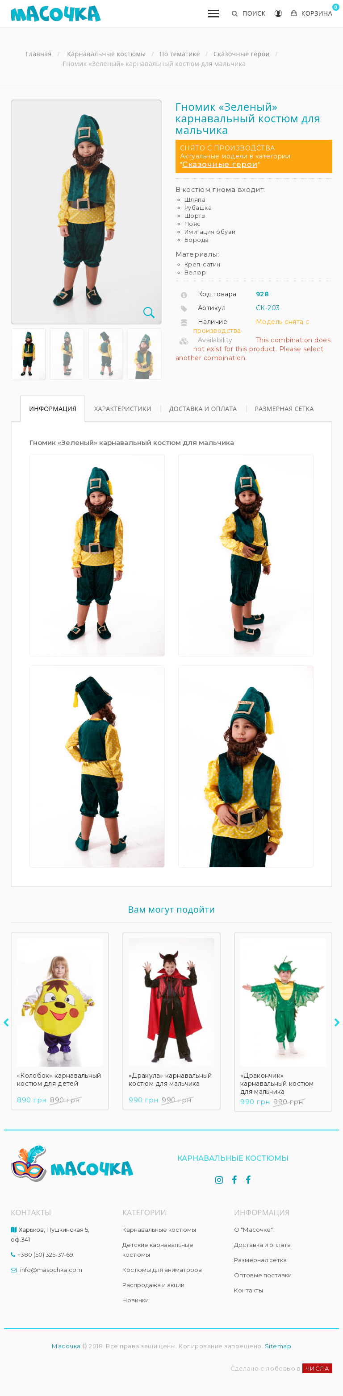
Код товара (217, 294)
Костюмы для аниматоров (162, 1269)
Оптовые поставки (263, 1275)
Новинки (135, 1300)
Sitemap (278, 1346)
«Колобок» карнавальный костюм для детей (59, 1080)
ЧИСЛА (317, 1368)
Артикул (212, 308)
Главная (38, 54)
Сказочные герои (220, 164)
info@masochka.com (51, 1269)
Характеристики (122, 408)
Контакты (248, 1290)
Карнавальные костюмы (159, 1229)
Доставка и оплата (203, 408)
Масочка (66, 1346)
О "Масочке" (253, 1229)
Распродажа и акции (153, 1284)
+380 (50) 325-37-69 (45, 1254)
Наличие (213, 322)
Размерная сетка (284, 408)
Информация (52, 408)
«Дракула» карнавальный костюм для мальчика (170, 1080)
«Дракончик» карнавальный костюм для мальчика (277, 1084)
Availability (215, 340)
